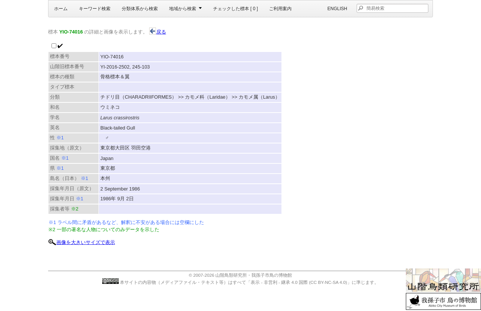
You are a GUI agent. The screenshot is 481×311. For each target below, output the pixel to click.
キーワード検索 (94, 8)
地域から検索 (182, 8)
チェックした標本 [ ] (235, 8)
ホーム (61, 8)
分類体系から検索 (140, 8)
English (337, 8)
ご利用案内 (280, 8)
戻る (157, 32)
